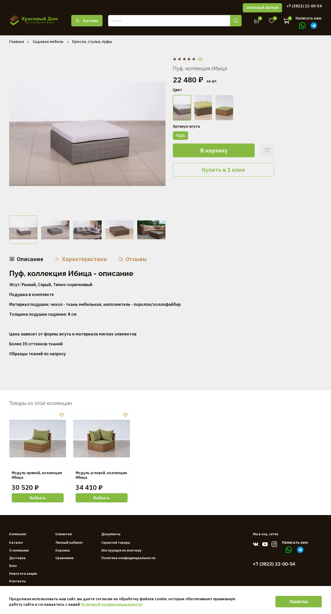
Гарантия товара (115, 542)
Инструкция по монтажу (121, 550)
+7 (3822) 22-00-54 (304, 6)
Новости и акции (23, 573)
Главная (16, 41)
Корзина (62, 550)
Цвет (177, 90)
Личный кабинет (69, 542)
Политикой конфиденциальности (111, 604)
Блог (13, 565)
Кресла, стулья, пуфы (92, 41)
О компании (19, 550)
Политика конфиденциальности (128, 558)
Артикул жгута (186, 126)
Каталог (87, 20)
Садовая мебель (48, 41)
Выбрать (38, 498)
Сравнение (64, 558)
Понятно (298, 601)
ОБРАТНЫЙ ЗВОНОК (262, 8)
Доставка (17, 558)
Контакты (17, 581)
